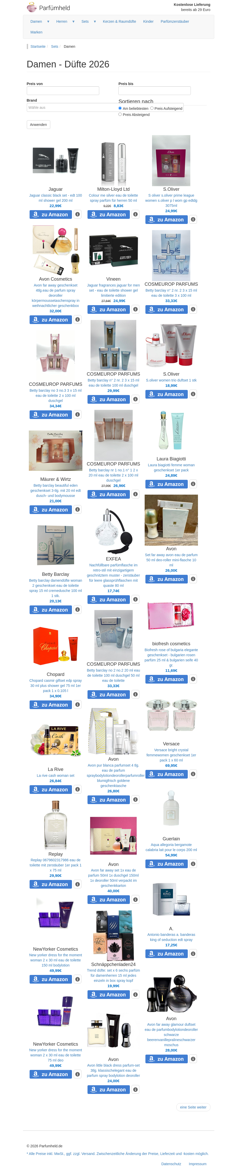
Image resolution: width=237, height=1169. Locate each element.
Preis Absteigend (133, 115)
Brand (32, 100)
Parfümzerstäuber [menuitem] (175, 21)
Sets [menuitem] (87, 23)
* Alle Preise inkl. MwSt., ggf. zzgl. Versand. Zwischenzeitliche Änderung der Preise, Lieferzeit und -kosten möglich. (118, 1154)
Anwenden (38, 125)
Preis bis (125, 84)
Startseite (38, 46)
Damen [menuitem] (38, 23)
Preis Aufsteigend (166, 108)
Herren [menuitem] (64, 23)
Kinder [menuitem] (148, 21)
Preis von (35, 84)
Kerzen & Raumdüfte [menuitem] (119, 21)
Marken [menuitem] (37, 32)
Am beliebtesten (133, 108)
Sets (54, 46)
